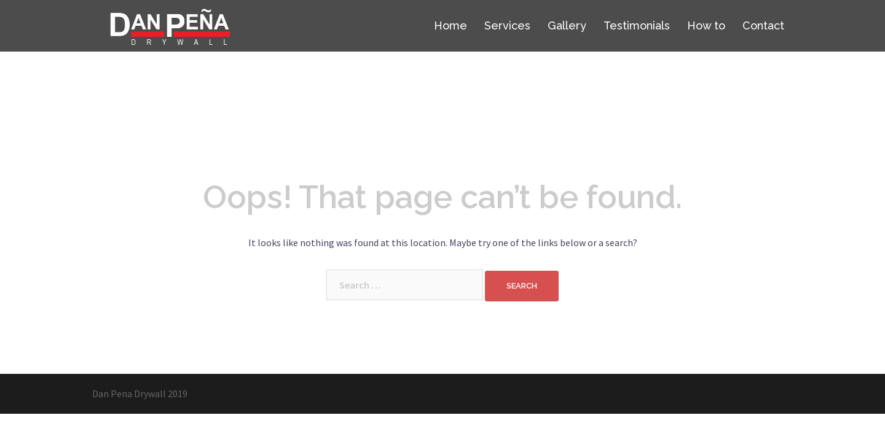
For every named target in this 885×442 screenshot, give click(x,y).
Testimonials (637, 25)
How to (706, 25)
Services (507, 25)
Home (450, 25)
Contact (763, 25)
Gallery (567, 25)
